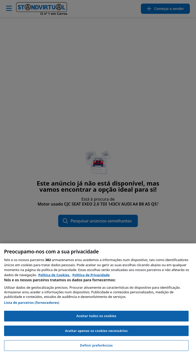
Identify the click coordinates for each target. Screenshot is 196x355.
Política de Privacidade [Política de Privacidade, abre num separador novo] (91, 275)
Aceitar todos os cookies (96, 316)
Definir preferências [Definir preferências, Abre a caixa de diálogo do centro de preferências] (96, 345)
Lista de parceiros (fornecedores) (31, 302)
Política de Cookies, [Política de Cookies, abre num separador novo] (54, 275)
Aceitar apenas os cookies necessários (96, 330)
